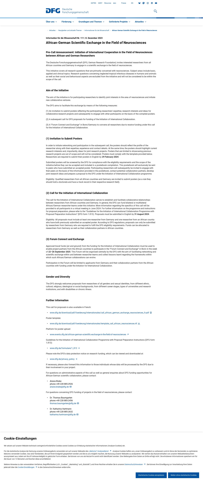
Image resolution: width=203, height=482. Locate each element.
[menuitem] (51, 21)
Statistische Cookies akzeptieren (151, 475)
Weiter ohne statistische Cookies (184, 475)
